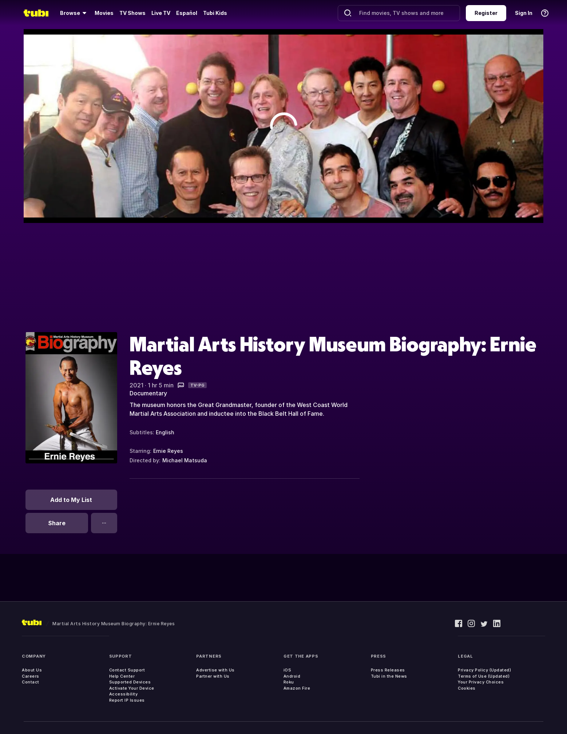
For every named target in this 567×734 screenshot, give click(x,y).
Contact (30, 682)
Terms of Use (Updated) (483, 676)
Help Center (122, 676)
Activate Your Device (131, 688)
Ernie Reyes (168, 451)
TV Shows (132, 13)
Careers (30, 676)
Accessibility (123, 694)
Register (486, 13)
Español (186, 13)
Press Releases (388, 670)
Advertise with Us (215, 670)
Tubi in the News (389, 676)
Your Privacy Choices (481, 682)
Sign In (523, 13)
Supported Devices (130, 682)
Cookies (467, 688)
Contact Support (127, 670)
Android (292, 676)
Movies (104, 13)
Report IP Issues (127, 700)
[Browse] (74, 13)
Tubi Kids (215, 13)
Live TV (160, 13)
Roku (289, 682)
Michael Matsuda (184, 460)
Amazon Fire (297, 688)
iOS (288, 670)
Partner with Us (213, 676)
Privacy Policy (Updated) (484, 670)
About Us (32, 670)
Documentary (148, 393)
